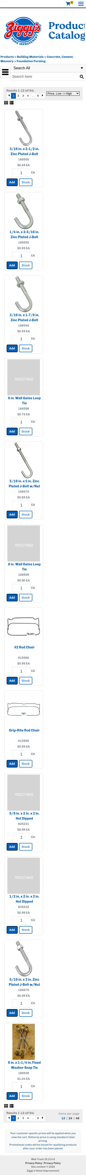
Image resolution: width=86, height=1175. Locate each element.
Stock (26, 182)
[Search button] (82, 77)
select (82, 68)
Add (12, 182)
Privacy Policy (33, 1163)
